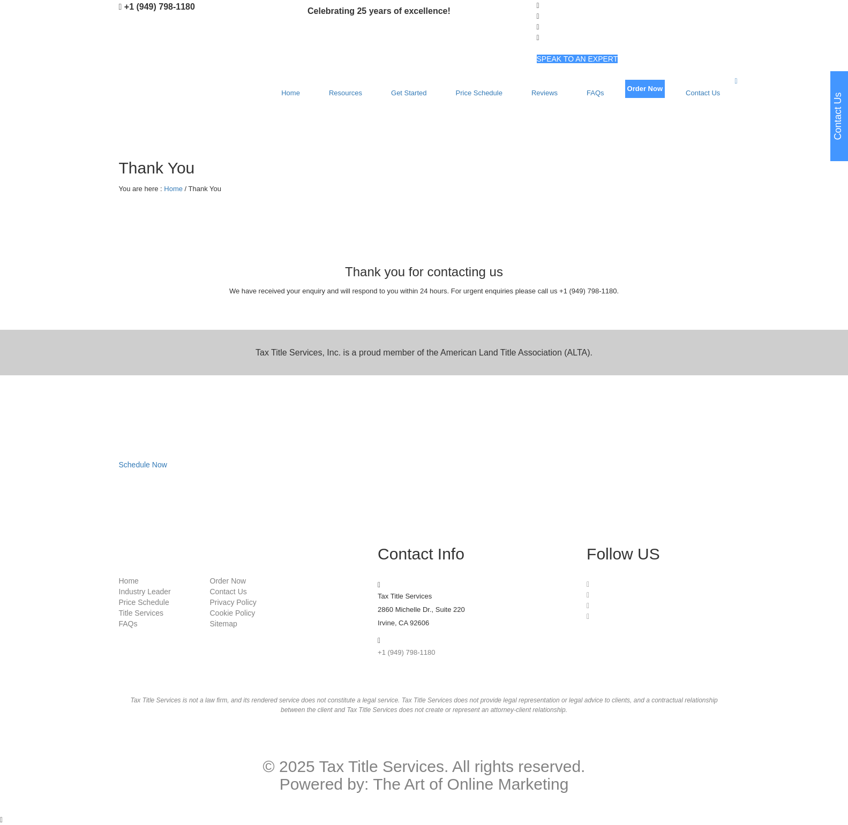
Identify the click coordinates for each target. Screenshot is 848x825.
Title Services (141, 613)
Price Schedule (479, 93)
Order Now (645, 89)
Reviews (544, 93)
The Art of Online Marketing (470, 784)
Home (290, 93)
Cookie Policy (233, 613)
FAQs (595, 93)
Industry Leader (145, 591)
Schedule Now (143, 464)
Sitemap (223, 623)
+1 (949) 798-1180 (159, 6)
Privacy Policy (233, 602)
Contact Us (703, 93)
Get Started (408, 93)
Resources (345, 93)
